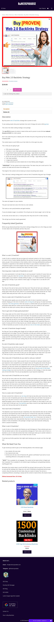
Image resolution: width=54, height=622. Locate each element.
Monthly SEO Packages (8, 585)
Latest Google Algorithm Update (11, 596)
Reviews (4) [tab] (6, 112)
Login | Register (42, 8)
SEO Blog (5, 588)
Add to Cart (17, 89)
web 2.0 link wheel (35, 325)
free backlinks (22, 403)
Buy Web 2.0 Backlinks (8, 104)
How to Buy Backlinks (8, 615)
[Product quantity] (7, 90)
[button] (49, 19)
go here (47, 124)
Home (3, 15)
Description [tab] (6, 109)
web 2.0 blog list (29, 302)
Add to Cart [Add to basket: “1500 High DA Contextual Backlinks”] (27, 552)
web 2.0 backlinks (15, 120)
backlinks (20, 276)
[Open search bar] (52, 8)
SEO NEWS (5, 592)
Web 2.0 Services (10, 15)
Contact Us (5, 611)
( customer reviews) (13, 81)
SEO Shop (5, 581)
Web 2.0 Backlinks (19, 15)
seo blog (24, 396)
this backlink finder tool (30, 417)
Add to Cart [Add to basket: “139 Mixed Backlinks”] (27, 515)
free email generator (13, 303)
